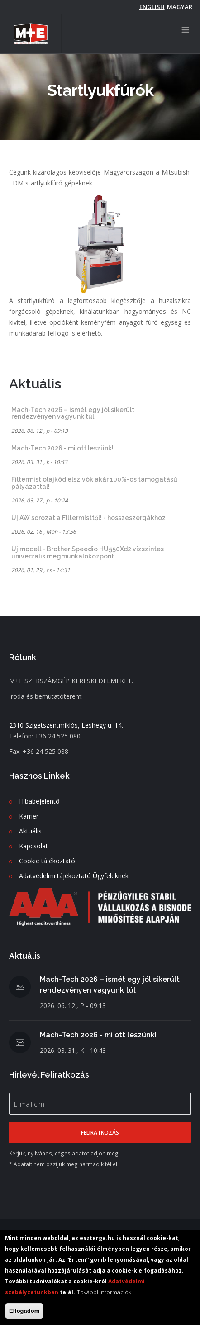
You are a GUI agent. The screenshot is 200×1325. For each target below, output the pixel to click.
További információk (104, 1292)
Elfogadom (24, 1311)
